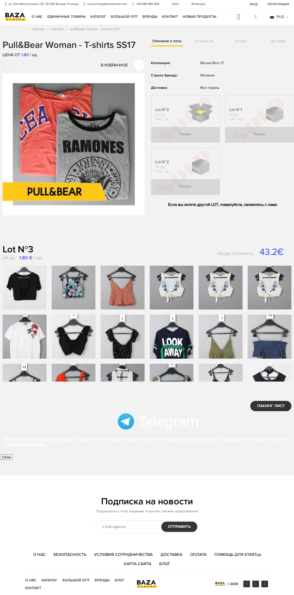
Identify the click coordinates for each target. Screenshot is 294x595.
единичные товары (66, 16)
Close (6, 457)
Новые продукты (199, 16)
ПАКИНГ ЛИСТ (271, 405)
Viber (175, 4)
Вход (253, 4)
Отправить (179, 526)
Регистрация (278, 4)
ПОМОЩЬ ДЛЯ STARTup (238, 555)
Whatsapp (198, 4)
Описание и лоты (166, 41)
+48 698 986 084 (147, 4)
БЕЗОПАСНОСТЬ (70, 555)
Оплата (241, 41)
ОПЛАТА (198, 555)
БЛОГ (164, 564)
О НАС (37, 16)
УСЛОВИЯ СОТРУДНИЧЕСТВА (123, 555)
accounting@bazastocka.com (107, 4)
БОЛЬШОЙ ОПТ (124, 16)
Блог (119, 580)
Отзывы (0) (204, 41)
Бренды (149, 16)
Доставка (278, 41)
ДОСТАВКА (171, 555)
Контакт (170, 16)
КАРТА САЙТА (138, 564)
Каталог (98, 16)
